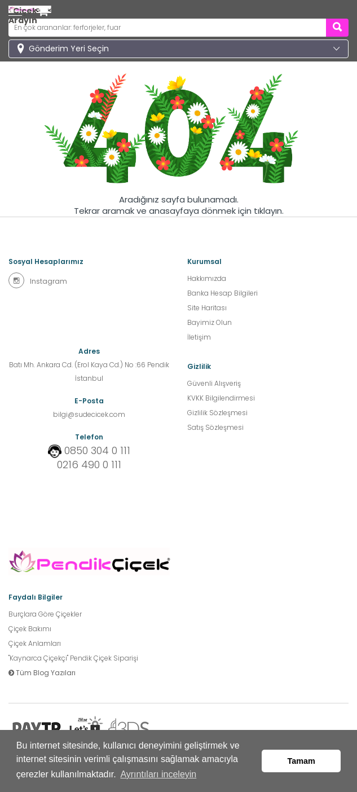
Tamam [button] (301, 760)
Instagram (37, 280)
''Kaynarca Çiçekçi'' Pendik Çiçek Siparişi (73, 658)
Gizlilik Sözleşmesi (217, 412)
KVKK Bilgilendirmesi (221, 398)
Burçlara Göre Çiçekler (45, 614)
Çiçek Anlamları (34, 643)
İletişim (199, 337)
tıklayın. (269, 211)
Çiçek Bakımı (29, 628)
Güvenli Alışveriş (214, 383)
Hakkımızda (206, 278)
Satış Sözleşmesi (215, 427)
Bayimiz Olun (209, 322)
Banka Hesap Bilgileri (222, 293)
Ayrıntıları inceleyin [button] (158, 774)
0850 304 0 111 (97, 450)
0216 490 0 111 (89, 465)
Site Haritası (207, 308)
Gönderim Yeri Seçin (69, 48)
